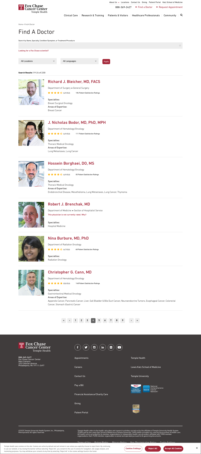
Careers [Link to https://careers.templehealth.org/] (78, 367)
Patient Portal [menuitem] (155, 2)
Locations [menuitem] (125, 2)
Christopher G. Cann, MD (70, 272)
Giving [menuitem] (144, 2)
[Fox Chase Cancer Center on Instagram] (94, 347)
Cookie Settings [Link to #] (167, 442)
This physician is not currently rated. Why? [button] (67, 215)
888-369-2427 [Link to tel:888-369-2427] (25, 357)
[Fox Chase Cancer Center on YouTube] (119, 347)
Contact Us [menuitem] (135, 2)
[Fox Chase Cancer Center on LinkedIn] (102, 347)
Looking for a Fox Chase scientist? (33, 51)
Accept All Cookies (173, 450)
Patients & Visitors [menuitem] (118, 15)
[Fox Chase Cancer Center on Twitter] (86, 347)
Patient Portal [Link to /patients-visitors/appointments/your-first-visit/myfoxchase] (81, 412)
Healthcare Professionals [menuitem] (146, 15)
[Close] (197, 449)
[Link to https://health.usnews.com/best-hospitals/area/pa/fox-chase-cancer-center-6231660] (136, 409)
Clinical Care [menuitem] (71, 15)
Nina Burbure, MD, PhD (68, 238)
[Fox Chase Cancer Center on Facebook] (77, 347)
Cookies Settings (133, 450)
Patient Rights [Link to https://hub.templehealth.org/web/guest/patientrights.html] (101, 442)
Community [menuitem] (170, 15)
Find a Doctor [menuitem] (145, 7)
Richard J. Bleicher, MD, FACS (74, 82)
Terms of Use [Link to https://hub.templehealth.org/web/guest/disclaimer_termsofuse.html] (84, 442)
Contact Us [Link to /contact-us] (79, 376)
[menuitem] (181, 16)
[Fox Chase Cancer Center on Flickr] (111, 347)
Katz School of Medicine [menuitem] (173, 2)
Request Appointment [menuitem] (171, 7)
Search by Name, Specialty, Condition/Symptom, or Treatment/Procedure (46, 41)
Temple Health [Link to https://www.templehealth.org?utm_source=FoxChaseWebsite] (138, 358)
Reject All (152, 450)
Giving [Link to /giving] (77, 403)
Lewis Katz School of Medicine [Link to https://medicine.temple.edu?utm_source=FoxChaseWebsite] (146, 367)
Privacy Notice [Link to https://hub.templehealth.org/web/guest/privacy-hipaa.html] (119, 442)
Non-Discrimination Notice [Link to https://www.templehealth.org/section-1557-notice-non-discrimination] (143, 442)
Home (20, 24)
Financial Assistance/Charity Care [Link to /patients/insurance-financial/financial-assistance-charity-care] (91, 394)
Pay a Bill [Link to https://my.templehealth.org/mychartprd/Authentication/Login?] (79, 385)
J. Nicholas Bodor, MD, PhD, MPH (77, 123)
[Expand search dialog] (181, 16)
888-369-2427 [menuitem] (123, 7)
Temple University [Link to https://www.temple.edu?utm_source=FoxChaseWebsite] (140, 376)
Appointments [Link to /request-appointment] (81, 358)
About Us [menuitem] (113, 2)
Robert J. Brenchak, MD (69, 204)
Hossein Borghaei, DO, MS (71, 164)
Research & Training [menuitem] (93, 15)
